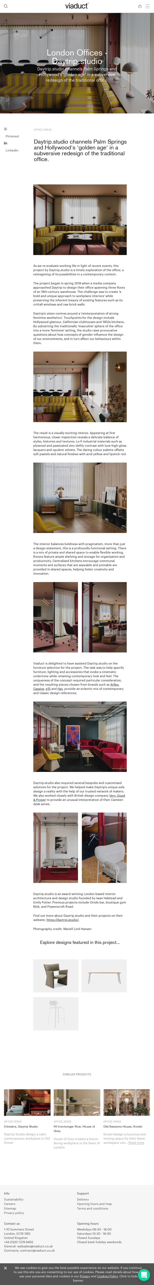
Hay (60, 688)
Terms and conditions (92, 1208)
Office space (13, 1121)
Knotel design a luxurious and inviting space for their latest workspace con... (124, 1138)
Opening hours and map (94, 1204)
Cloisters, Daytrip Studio (21, 1126)
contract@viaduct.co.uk (37, 1250)
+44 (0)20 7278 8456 (18, 1242)
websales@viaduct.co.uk (35, 1246)
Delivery (83, 1199)
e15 (48, 688)
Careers (9, 1204)
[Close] (5, 1268)
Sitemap (10, 1208)
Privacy (85, 1276)
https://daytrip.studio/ (63, 920)
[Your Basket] (140, 6)
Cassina (38, 688)
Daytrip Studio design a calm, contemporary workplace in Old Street (27, 1138)
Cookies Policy (107, 1276)
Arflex (114, 684)
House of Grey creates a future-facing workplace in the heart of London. (77, 1143)
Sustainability (13, 1199)
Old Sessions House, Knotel (122, 1126)
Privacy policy (14, 1213)
